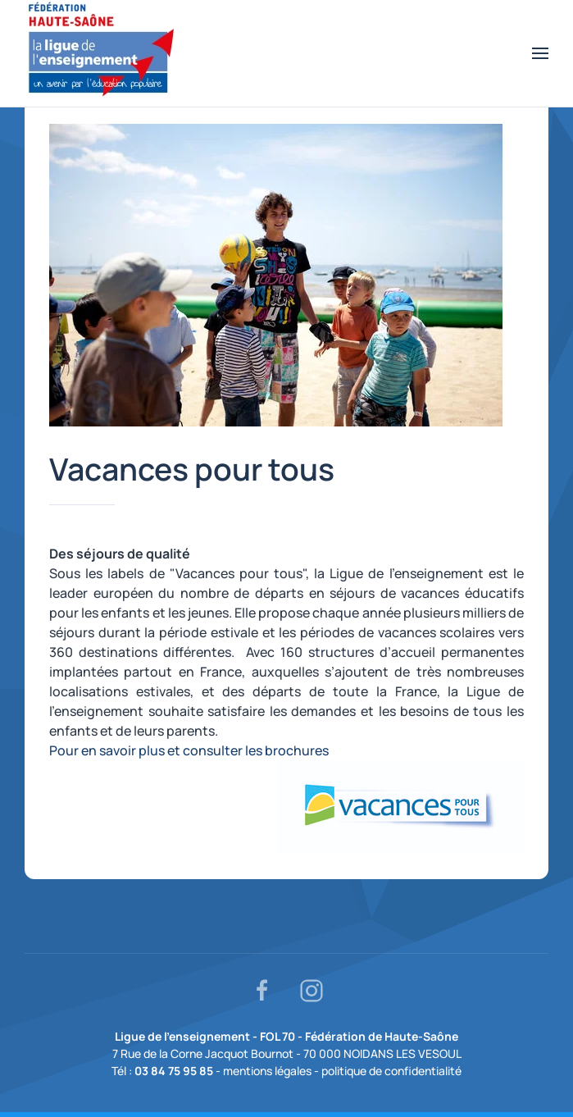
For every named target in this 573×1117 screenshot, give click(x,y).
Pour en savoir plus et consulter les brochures (189, 750)
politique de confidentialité (391, 1070)
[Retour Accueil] (102, 53)
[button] (540, 53)
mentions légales (267, 1070)
